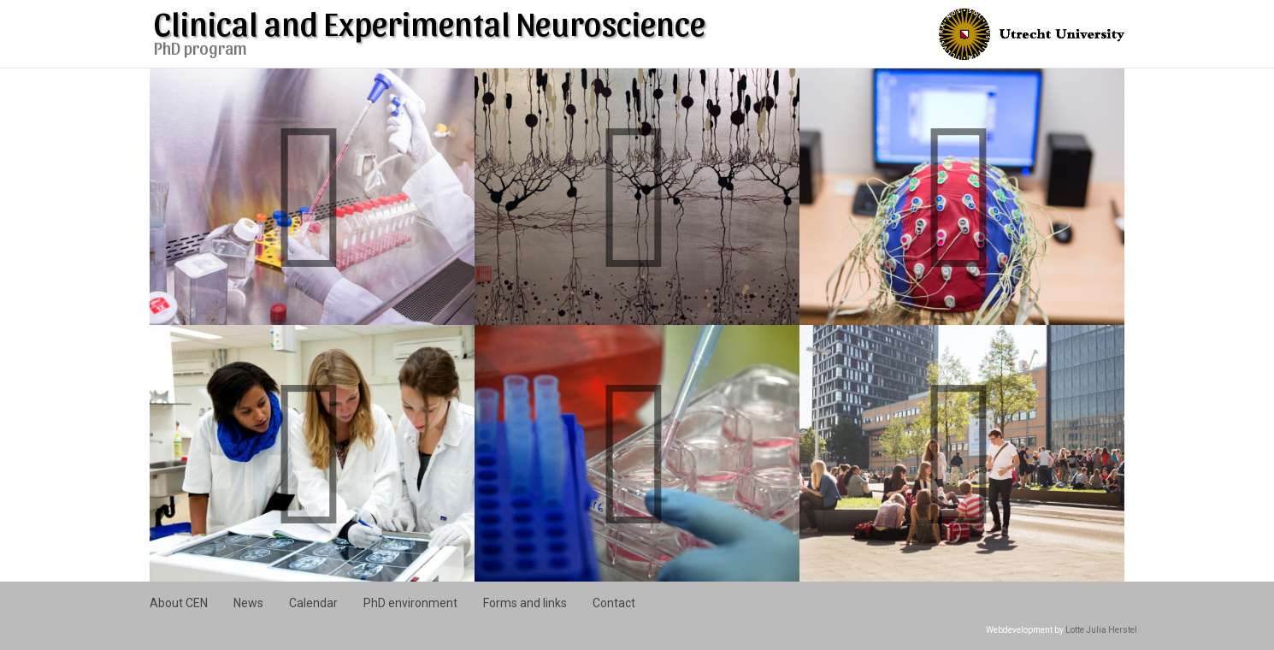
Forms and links (525, 603)
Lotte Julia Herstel (1101, 630)
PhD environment (410, 603)
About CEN (179, 603)
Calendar (313, 603)
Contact (614, 603)
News (248, 603)
